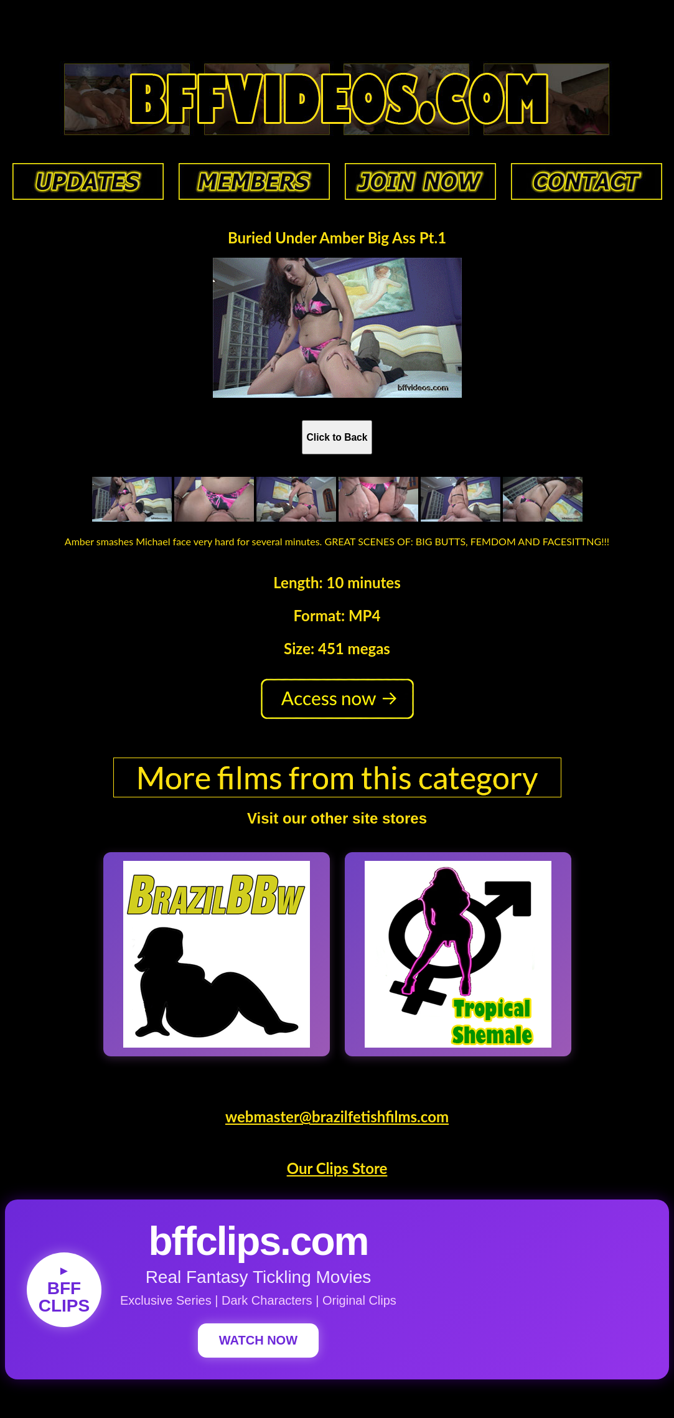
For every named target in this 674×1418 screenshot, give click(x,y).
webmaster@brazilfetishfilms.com (337, 1116)
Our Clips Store (337, 1168)
